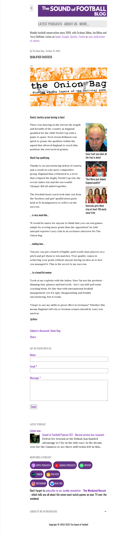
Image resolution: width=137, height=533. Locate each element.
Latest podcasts (50, 23)
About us (70, 23)
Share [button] (33, 337)
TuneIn (81, 37)
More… (84, 23)
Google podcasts (65, 465)
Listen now (35, 431)
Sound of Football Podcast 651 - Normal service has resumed (73, 435)
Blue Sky (56, 483)
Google (65, 37)
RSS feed (52, 474)
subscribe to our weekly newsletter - (76, 490)
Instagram (38, 483)
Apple (58, 37)
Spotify (73, 37)
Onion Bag (55, 331)
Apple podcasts (41, 465)
